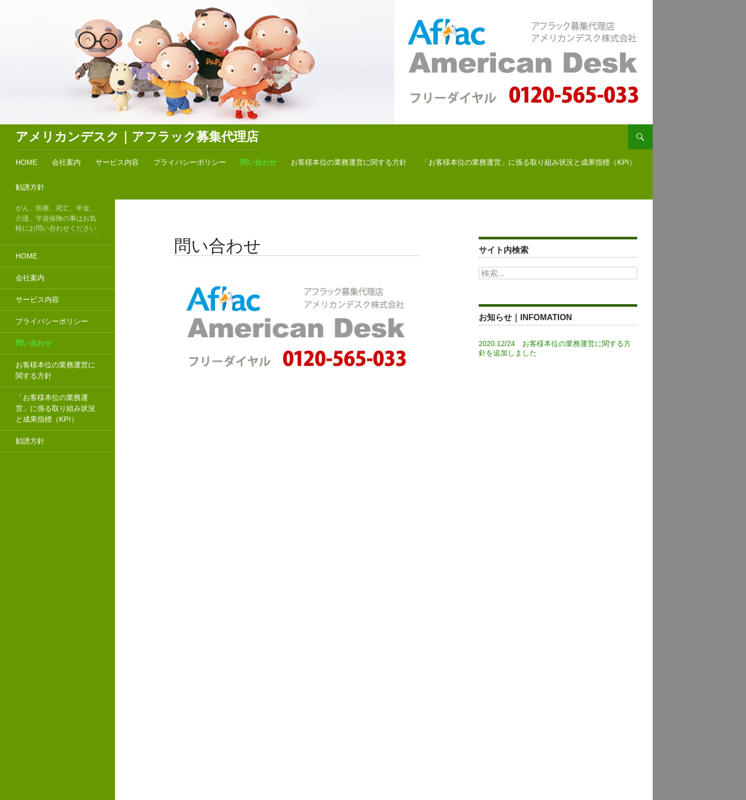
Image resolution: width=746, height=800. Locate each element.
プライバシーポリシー (189, 162)
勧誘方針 (30, 187)
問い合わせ (258, 162)
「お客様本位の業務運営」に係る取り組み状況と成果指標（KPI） (528, 162)
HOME (26, 162)
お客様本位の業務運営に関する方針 (349, 162)
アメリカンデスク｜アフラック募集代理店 (137, 137)
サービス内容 (117, 162)
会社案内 (66, 162)
